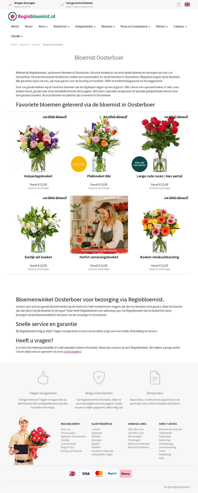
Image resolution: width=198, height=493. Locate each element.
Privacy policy (68, 433)
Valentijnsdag (166, 443)
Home (14, 44)
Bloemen (108, 26)
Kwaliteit (96, 447)
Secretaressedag (167, 447)
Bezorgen (97, 440)
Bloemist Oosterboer (53, 44)
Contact (96, 429)
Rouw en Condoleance (135, 26)
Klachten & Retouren (102, 451)
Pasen (162, 451)
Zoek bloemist (68, 443)
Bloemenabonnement (170, 429)
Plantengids (134, 440)
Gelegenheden (85, 26)
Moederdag (165, 454)
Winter (15, 26)
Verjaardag (165, 436)
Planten (162, 26)
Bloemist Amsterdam (139, 443)
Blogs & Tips (67, 447)
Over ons (65, 429)
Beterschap (165, 440)
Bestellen (96, 436)
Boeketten (61, 26)
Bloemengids (135, 436)
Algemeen (97, 433)
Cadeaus (180, 26)
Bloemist (24, 44)
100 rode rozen (136, 429)
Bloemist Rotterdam (138, 447)
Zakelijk (17, 36)
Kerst (43, 26)
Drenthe (36, 44)
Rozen (29, 26)
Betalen (95, 443)
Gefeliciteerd (165, 433)
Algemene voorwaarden (73, 436)
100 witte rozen (136, 433)
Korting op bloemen (71, 451)
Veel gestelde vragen (102, 454)
